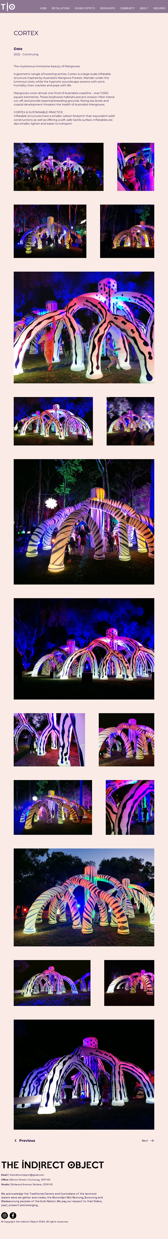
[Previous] (24, 1140)
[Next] (148, 1140)
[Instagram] (4, 1215)
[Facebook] (13, 1215)
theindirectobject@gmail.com (26, 1174)
